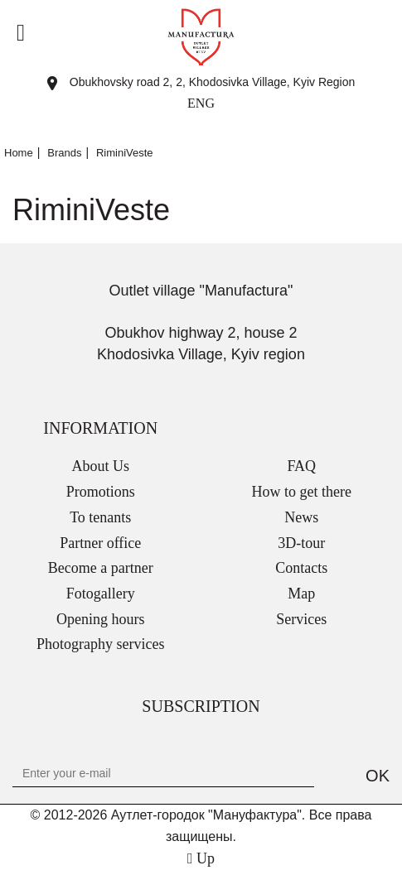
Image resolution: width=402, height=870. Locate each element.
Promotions (100, 491)
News (301, 517)
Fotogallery (100, 593)
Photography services (100, 644)
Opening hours (100, 619)
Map (301, 593)
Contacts (301, 568)
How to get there (301, 491)
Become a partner (100, 568)
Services (301, 619)
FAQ (301, 466)
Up (201, 858)
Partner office (100, 543)
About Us (100, 466)
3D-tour (301, 543)
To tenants (100, 517)
